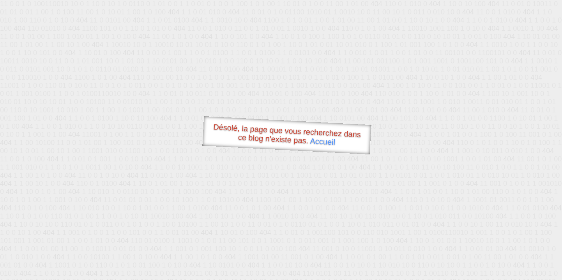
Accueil (323, 141)
